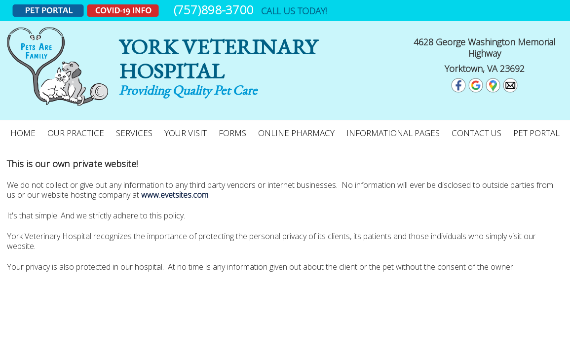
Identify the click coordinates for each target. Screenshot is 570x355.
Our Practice (75, 133)
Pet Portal (536, 133)
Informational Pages (393, 133)
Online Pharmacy (296, 133)
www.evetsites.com (174, 194)
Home (23, 133)
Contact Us (476, 133)
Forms (232, 133)
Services (134, 133)
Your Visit (185, 133)
